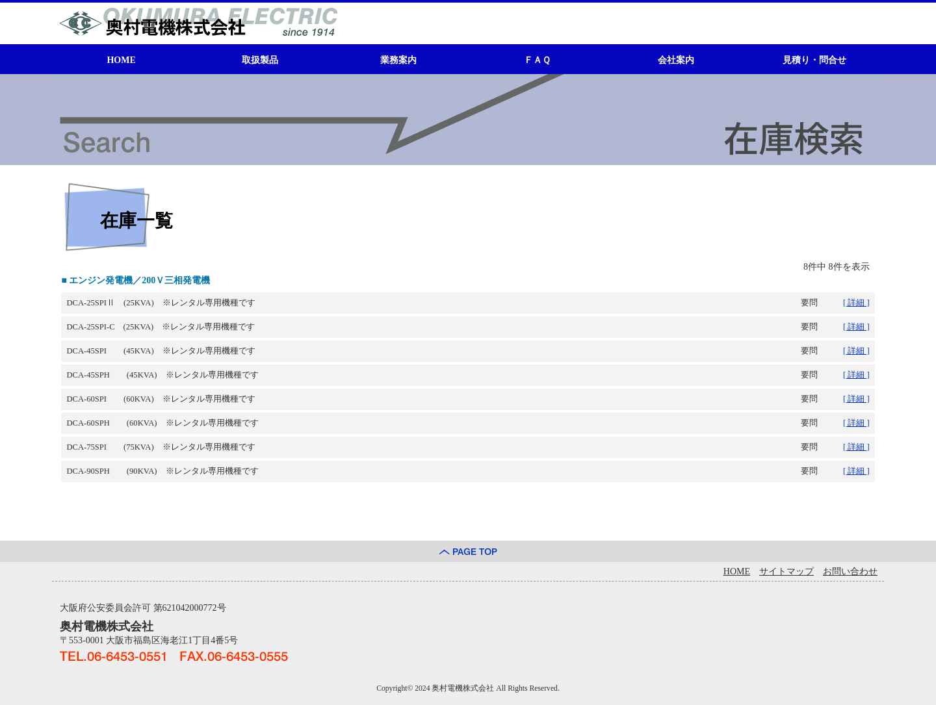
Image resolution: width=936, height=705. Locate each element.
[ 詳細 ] (856, 302)
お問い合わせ (850, 571)
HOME (121, 60)
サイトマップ (786, 571)
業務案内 (398, 60)
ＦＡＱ (537, 60)
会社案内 (676, 60)
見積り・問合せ (814, 60)
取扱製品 (260, 60)
